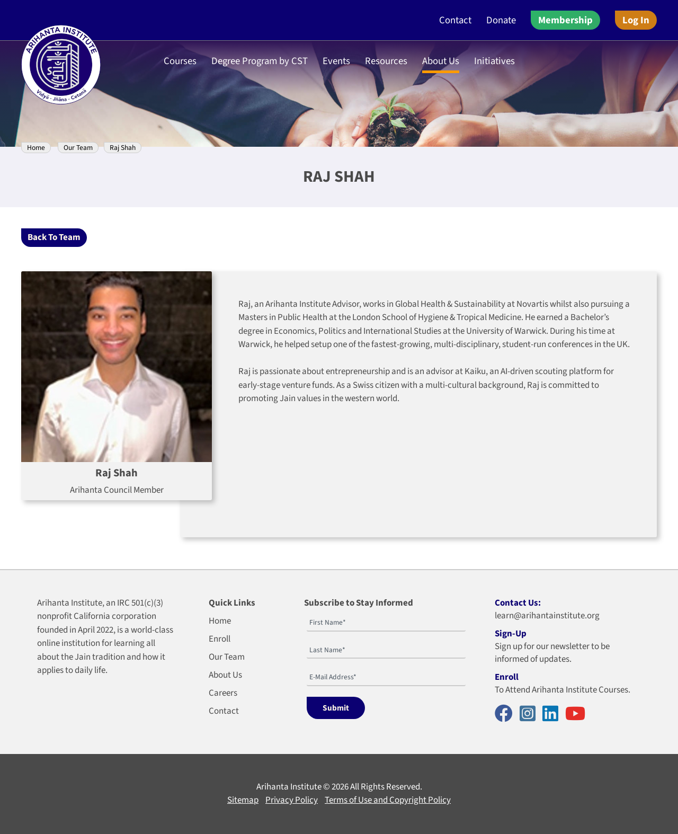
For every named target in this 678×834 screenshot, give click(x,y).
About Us (440, 61)
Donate (501, 20)
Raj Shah (123, 148)
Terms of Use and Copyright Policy (388, 800)
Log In (635, 20)
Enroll (219, 639)
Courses (180, 61)
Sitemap (242, 800)
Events (336, 61)
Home (36, 148)
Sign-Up (511, 633)
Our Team (78, 148)
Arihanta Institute (289, 786)
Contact (455, 20)
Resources (386, 61)
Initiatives (494, 61)
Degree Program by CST (259, 61)
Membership (565, 20)
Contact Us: (518, 603)
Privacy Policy (291, 800)
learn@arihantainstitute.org (547, 615)
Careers (223, 693)
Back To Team (54, 237)
